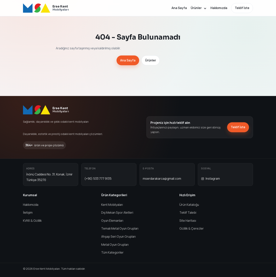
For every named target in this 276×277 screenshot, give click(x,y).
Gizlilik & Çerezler (191, 228)
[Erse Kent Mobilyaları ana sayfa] (46, 8)
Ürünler (196, 8)
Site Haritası (187, 220)
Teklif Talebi (187, 212)
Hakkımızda (218, 8)
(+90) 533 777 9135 (98, 178)
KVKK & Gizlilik (32, 220)
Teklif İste (242, 8)
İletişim (28, 212)
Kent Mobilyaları (112, 205)
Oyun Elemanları (112, 220)
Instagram (210, 178)
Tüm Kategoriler (112, 252)
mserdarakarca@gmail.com (162, 178)
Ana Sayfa (179, 8)
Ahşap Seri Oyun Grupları (118, 236)
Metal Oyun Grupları (115, 244)
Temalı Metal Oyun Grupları (119, 228)
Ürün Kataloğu (189, 205)
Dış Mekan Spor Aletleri (117, 212)
